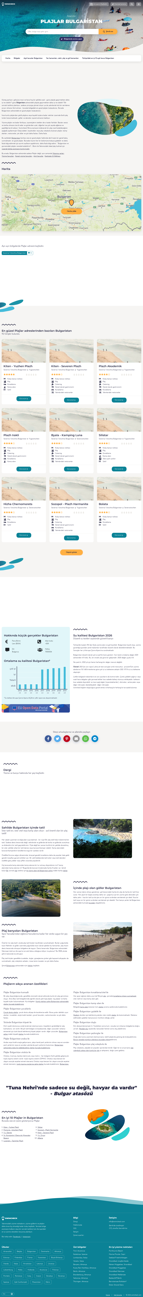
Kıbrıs (48, 1282)
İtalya (16, 1264)
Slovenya (61, 1276)
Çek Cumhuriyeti (20, 1282)
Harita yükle (71, 211)
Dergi (75, 1222)
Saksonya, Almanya (80, 1278)
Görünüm (23, 399)
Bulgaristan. (64, 1064)
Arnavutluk (7, 1251)
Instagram (26, 1237)
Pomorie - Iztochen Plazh (13, 1130)
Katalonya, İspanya (80, 1254)
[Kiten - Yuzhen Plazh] (24, 351)
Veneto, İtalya (78, 1261)
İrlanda (6, 1264)
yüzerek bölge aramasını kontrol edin (15, 149)
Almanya (58, 1251)
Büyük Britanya (56, 1258)
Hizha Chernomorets (18, 504)
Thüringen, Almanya (80, 1281)
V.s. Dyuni (41, 1135)
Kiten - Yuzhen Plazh (18, 366)
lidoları (30, 966)
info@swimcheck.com (117, 1222)
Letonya (40, 1264)
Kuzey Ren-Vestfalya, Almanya (84, 1268)
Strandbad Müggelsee (117, 1268)
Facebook (17, 1237)
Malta (20, 1270)
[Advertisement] (70, 80)
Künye (108, 1295)
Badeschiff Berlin (115, 1278)
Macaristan (36, 1282)
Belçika (19, 1251)
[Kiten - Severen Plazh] (71, 351)
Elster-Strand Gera (116, 1285)
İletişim (75, 1232)
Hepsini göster (71, 552)
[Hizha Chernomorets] (24, 488)
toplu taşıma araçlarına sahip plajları (30, 1064)
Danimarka (45, 1251)
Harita (7, 58)
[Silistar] (119, 420)
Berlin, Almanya (79, 1271)
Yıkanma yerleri (58, 153)
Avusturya (43, 1270)
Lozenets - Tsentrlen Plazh (13, 1141)
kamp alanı (84, 1007)
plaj (16, 871)
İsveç (29, 1276)
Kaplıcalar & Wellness (52, 156)
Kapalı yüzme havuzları (23, 156)
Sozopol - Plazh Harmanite (69, 504)
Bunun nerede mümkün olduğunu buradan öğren (91, 1040)
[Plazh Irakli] (24, 420)
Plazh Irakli (11, 435)
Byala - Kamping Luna (66, 435)
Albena (40, 1138)
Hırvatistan (27, 1264)
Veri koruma (118, 1295)
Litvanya (51, 1264)
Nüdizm (76, 1015)
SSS (74, 1228)
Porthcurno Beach (116, 1251)
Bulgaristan (71, 16)
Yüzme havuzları (8, 156)
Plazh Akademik (110, 366)
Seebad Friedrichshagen (118, 1258)
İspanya (6, 1282)
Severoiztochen (82, 439)
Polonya (55, 1270)
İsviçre (38, 1276)
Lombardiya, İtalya (80, 1258)
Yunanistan (42, 1258)
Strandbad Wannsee (116, 1271)
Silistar (103, 435)
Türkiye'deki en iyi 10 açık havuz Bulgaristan (98, 58)
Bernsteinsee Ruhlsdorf (117, 1281)
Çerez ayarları (78, 1235)
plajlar (65, 871)
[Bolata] (119, 488)
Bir (7, 871)
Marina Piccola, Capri (117, 1254)
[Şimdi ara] (107, 31)
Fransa (29, 1258)
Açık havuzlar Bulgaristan (33, 58)
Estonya (6, 1258)
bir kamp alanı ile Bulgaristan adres (39, 871)
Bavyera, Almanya (80, 1264)
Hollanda (31, 1270)
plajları (21, 1034)
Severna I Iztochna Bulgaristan (15, 370)
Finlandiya (18, 1258)
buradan (92, 903)
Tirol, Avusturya (79, 1251)
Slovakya (49, 1276)
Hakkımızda (77, 1225)
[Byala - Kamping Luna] (71, 420)
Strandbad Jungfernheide (118, 1261)
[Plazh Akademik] (119, 351)
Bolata (103, 504)
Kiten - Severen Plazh (66, 366)
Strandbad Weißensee (117, 1275)
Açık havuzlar (38, 156)
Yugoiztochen (34, 370)
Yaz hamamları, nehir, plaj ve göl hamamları (62, 58)
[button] (99, 4)
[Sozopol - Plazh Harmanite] (71, 488)
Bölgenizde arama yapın (71, 39)
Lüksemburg (8, 1270)
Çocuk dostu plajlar (11, 1012)
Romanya (18, 1276)
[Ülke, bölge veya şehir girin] (62, 31)
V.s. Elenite (8, 1133)
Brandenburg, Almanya (82, 1275)
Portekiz (6, 1276)
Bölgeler (17, 58)
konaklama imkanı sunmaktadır (124, 996)
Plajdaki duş (83, 1029)
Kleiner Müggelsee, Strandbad (120, 1264)
